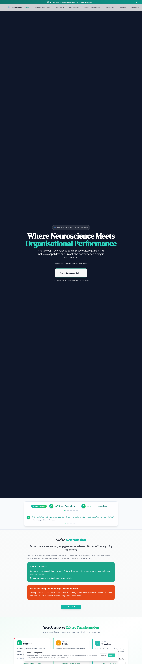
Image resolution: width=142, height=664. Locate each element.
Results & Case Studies (92, 7)
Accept (111, 655)
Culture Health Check (42, 7)
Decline (103, 655)
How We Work (74, 7)
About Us (122, 7)
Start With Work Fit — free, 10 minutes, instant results (71, 281)
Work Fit (27, 7)
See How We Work (71, 607)
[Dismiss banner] (137, 2)
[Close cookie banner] (140, 648)
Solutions (59, 7)
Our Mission (135, 7)
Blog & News (110, 7)
